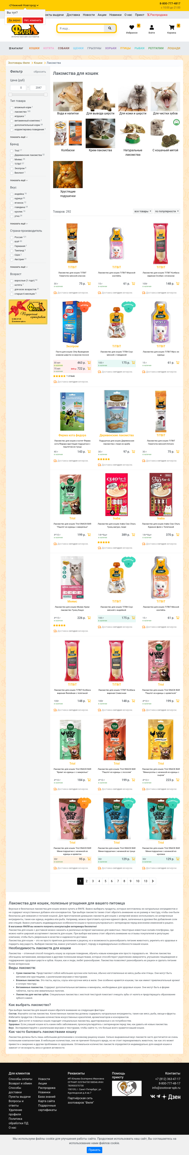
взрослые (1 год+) (25, 280)
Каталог (16, 48)
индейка (19, 194)
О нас (128, 15)
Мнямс (18, 159)
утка (17, 216)
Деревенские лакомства (28, 155)
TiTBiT (18, 163)
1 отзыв (70, 376)
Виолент (19, 172)
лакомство (21, 111)
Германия (20, 246)
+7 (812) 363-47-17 (167, 1079)
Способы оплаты (20, 1079)
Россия (19, 237)
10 (137, 881)
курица (18, 198)
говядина (20, 207)
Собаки (63, 48)
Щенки (78, 48)
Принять (94, 1150)
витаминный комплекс (27, 120)
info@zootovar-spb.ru (166, 1088)
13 (145, 881)
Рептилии (156, 48)
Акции (102, 15)
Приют (139, 15)
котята (18, 285)
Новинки (115, 15)
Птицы (125, 48)
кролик (19, 211)
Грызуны (94, 48)
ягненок (19, 202)
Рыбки (140, 48)
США (17, 255)
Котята (48, 48)
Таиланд (19, 250)
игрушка (19, 116)
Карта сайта (46, 1101)
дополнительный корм (27, 125)
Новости (89, 15)
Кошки (34, 48)
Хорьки (110, 48)
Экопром (20, 168)
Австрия (19, 259)
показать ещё (19, 137)
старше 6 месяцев (25, 293)
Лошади (174, 48)
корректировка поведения (29, 129)
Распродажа (157, 15)
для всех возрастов (25, 289)
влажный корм (23, 107)
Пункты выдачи (53, 15)
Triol (17, 150)
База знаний (46, 1096)
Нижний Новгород (24, 5)
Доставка (73, 15)
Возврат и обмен (20, 1083)
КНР (17, 241)
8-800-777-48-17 (169, 1083)
